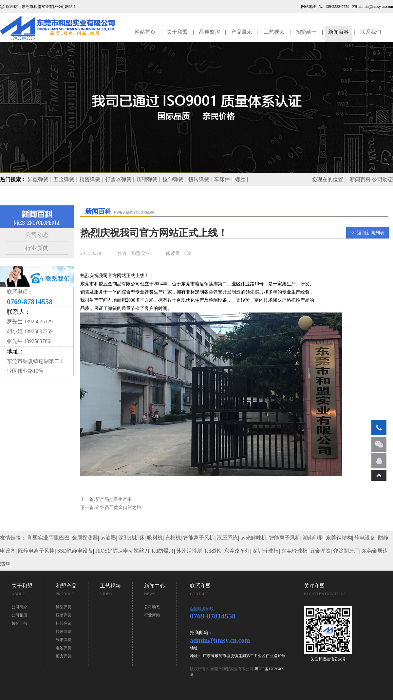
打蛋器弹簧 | (120, 179)
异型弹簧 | (40, 179)
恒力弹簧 (63, 656)
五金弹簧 (320, 551)
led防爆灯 (163, 551)
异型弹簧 (63, 607)
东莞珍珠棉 (294, 551)
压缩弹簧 (63, 615)
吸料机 (155, 537)
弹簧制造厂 (346, 551)
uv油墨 (108, 537)
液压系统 (227, 537)
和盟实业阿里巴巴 (48, 537)
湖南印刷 (313, 537)
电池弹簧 (63, 648)
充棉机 (173, 537)
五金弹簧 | (65, 179)
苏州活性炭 (189, 551)
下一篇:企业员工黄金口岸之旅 (110, 507)
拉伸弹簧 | (174, 179)
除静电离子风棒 (36, 551)
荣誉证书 (19, 623)
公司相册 (19, 615)
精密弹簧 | (91, 179)
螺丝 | (242, 179)
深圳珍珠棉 (266, 551)
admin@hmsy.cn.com (376, 6)
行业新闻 (37, 248)
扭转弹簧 (63, 623)
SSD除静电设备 (75, 551)
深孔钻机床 (132, 537)
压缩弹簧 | (149, 179)
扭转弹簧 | (200, 179)
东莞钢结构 (339, 537)
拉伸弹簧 (63, 631)
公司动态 (37, 235)
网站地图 (309, 6)
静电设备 (364, 537)
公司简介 (19, 607)
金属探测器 (85, 537)
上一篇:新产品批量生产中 (106, 499)
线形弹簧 (63, 639)
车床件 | (224, 179)
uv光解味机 (253, 537)
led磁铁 (213, 551)
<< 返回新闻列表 (367, 232)
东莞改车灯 (237, 551)
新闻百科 (360, 179)
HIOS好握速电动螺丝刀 (122, 551)
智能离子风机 (199, 537)
